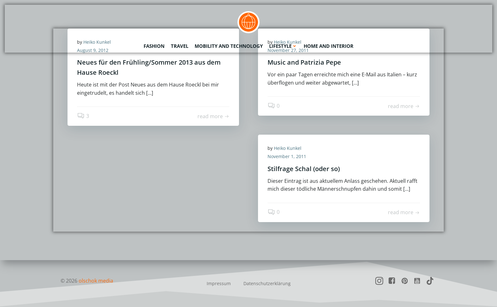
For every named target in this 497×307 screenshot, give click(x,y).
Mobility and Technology (229, 46)
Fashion (154, 46)
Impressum (219, 283)
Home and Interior (328, 46)
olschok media (96, 280)
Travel (179, 46)
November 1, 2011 (287, 156)
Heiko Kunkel (287, 148)
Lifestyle (283, 46)
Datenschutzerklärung (267, 283)
